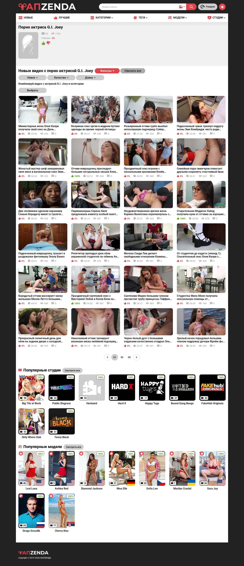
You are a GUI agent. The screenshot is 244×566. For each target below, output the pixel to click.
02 (122, 357)
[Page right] (136, 357)
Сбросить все (132, 70)
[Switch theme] (222, 6)
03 (129, 357)
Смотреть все (73, 447)
